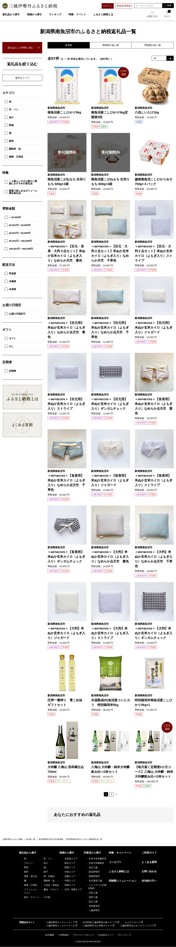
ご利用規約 (63, 935)
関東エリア (68, 867)
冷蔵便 (10, 281)
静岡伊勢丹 (93, 876)
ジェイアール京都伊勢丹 (96, 887)
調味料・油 (13, 148)
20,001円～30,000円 (17, 225)
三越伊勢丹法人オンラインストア (135, 925)
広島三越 (92, 893)
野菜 (9, 125)
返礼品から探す (11, 14)
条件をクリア (22, 77)
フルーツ (27, 863)
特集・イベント (77, 14)
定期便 (10, 370)
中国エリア (68, 880)
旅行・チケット (30, 897)
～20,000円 (13, 217)
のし (9, 346)
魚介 (9, 117)
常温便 (10, 273)
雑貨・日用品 (14, 156)
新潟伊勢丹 (93, 872)
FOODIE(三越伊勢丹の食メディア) (99, 922)
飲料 (9, 140)
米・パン (11, 109)
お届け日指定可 (15, 313)
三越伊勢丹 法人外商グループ (96, 925)
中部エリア (68, 872)
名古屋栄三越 (94, 880)
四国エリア (68, 885)
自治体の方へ (149, 880)
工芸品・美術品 (50, 885)
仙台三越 (92, 867)
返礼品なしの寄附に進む (20, 47)
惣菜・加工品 (29, 876)
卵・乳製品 (48, 876)
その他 (45, 897)
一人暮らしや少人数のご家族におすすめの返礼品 (21, 182)
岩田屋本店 (93, 906)
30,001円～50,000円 (17, 232)
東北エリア (68, 863)
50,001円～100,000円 (18, 240)
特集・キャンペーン (120, 852)
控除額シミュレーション (122, 880)
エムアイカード (131, 922)
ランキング (55, 14)
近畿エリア (68, 876)
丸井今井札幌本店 (96, 858)
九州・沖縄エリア (72, 889)
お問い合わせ (149, 871)
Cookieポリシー (106, 935)
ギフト (10, 338)
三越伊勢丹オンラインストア (59, 922)
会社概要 (49, 935)
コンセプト (115, 862)
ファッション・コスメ (30, 891)
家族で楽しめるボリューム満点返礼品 (21, 191)
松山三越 (92, 901)
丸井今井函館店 (95, 863)
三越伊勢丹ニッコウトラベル (59, 925)
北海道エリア (70, 858)
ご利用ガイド (149, 852)
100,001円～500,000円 (19, 248)
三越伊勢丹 (93, 910)
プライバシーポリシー (83, 935)
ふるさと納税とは (103, 14)
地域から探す (34, 14)
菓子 (44, 872)
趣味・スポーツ (50, 889)
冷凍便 (10, 289)
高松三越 (92, 897)
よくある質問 (149, 862)
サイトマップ (124, 935)
